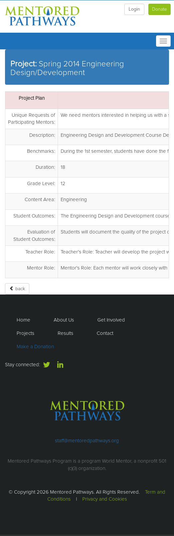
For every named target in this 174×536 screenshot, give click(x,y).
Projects (25, 333)
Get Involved (111, 320)
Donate (159, 9)
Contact (105, 333)
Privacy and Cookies (104, 499)
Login (134, 9)
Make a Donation (35, 346)
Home (23, 320)
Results (65, 333)
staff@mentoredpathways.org (87, 440)
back (17, 288)
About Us (64, 320)
